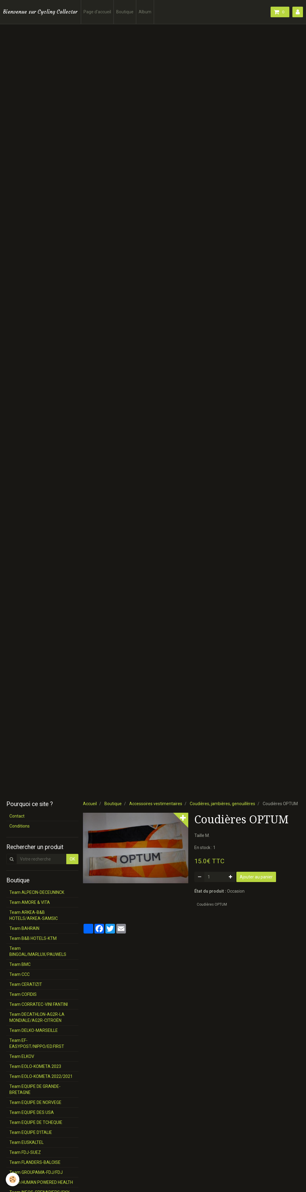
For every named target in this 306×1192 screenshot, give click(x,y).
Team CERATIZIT (25, 984)
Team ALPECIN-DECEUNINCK (36, 892)
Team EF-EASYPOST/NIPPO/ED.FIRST (36, 1043)
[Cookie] (13, 1179)
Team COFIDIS (23, 994)
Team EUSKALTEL (26, 1142)
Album (145, 11)
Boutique (124, 11)
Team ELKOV (21, 1056)
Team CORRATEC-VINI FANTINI (38, 1004)
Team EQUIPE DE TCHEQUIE (35, 1122)
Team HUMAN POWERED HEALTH (41, 1182)
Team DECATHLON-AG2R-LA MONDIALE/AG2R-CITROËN (36, 1017)
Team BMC (20, 964)
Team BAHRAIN (24, 928)
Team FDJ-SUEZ (25, 1152)
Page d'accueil (97, 11)
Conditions (19, 826)
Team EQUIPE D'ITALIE (30, 1132)
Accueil (90, 803)
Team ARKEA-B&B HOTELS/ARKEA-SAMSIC (33, 915)
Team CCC (19, 974)
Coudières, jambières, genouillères (222, 803)
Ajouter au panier (256, 876)
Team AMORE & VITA (29, 902)
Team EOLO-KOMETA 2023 (35, 1066)
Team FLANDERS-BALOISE (35, 1162)
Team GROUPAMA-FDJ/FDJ (36, 1172)
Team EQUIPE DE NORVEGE (35, 1102)
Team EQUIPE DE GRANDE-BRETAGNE (35, 1089)
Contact (17, 816)
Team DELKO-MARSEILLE (33, 1030)
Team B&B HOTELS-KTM (33, 938)
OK (72, 859)
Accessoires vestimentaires (155, 803)
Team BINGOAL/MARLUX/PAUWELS (37, 951)
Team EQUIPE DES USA (31, 1112)
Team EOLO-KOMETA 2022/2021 (41, 1076)
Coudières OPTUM (212, 904)
